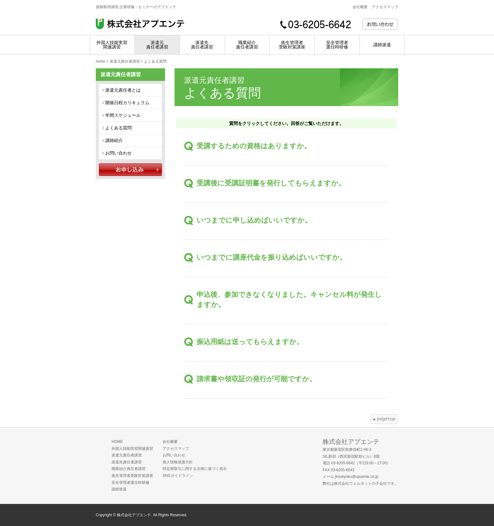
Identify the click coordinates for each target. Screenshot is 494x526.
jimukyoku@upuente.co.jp (356, 476)
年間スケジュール (123, 115)
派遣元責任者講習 (125, 61)
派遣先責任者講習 (127, 462)
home (100, 61)
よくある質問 (118, 127)
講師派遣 (119, 489)
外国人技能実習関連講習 (132, 448)
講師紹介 (114, 140)
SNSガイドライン (178, 475)
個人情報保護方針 (178, 462)
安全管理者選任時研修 (130, 482)
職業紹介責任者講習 (129, 469)
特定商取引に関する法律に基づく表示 (195, 469)
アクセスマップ (385, 7)
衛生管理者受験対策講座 (132, 475)
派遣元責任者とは (123, 90)
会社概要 (360, 7)
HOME (117, 441)
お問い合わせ (118, 153)
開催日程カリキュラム (127, 102)
